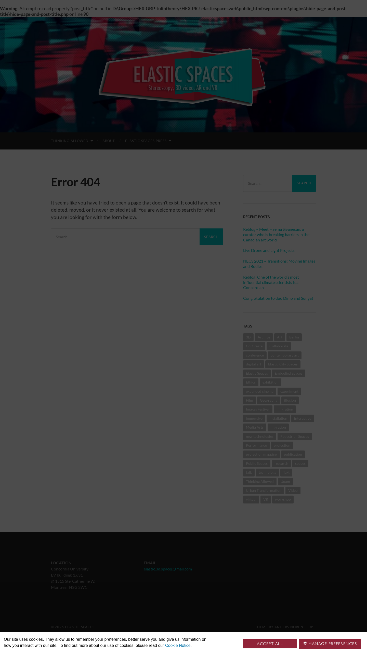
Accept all (270, 643)
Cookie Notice (178, 645)
